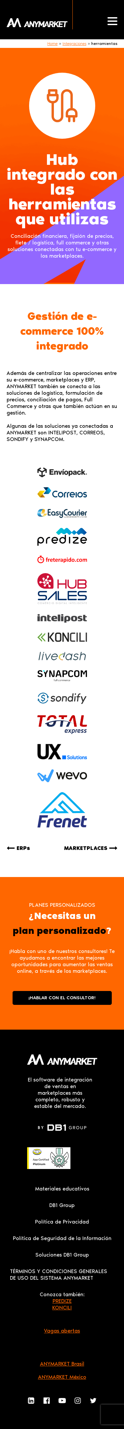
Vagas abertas (62, 1331)
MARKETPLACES (85, 848)
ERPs (23, 848)
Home (52, 43)
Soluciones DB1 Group (62, 1255)
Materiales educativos (62, 1189)
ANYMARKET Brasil (62, 1364)
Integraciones (74, 43)
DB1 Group (62, 1205)
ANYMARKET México (62, 1377)
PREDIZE (62, 1301)
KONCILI (62, 1307)
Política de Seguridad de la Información (62, 1238)
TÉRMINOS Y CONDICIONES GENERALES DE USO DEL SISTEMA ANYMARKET (58, 1274)
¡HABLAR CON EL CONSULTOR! (62, 998)
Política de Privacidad (62, 1222)
